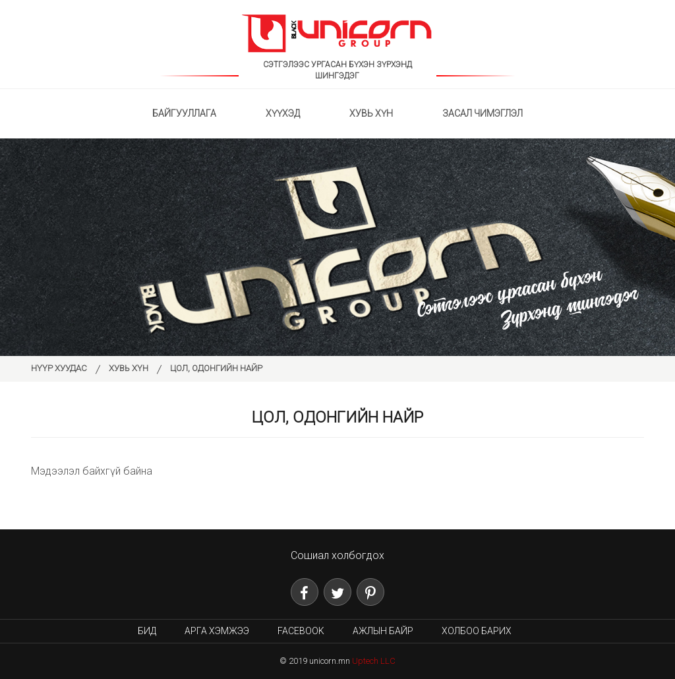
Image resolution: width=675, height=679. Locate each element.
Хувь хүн (371, 113)
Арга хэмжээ (217, 631)
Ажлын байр (383, 631)
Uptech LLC (374, 661)
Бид (147, 631)
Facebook (301, 631)
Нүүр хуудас (59, 368)
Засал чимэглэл (482, 113)
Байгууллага (184, 113)
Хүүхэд (283, 113)
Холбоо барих (477, 631)
